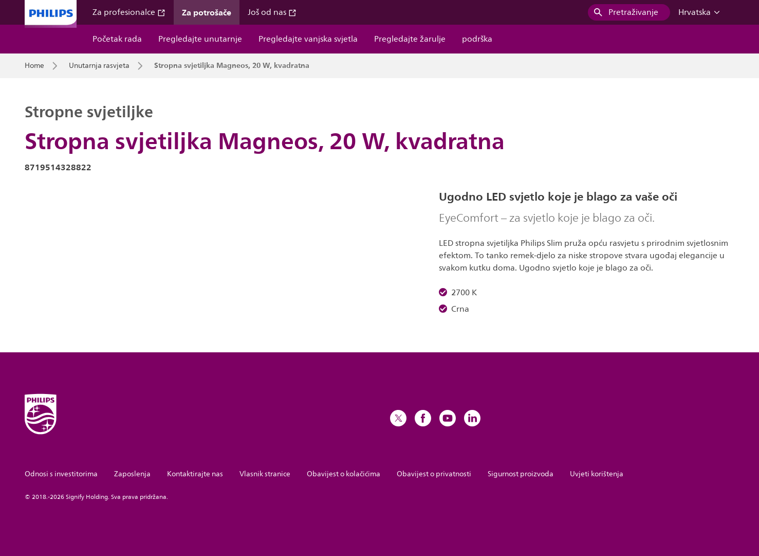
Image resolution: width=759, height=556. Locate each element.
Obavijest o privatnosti (434, 474)
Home (34, 65)
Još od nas (272, 12)
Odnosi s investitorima (61, 474)
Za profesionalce (128, 12)
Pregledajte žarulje (410, 39)
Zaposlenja (132, 474)
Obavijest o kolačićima (343, 474)
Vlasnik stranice (264, 474)
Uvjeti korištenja (596, 474)
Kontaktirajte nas (195, 474)
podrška (477, 39)
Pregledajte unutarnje (200, 39)
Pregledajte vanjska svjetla (308, 39)
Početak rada (117, 39)
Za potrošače (206, 12)
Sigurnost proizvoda (520, 474)
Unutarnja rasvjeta (99, 65)
